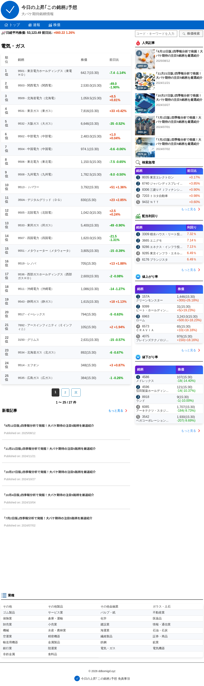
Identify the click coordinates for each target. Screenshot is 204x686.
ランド (140, 400)
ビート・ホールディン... (152, 310)
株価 (54, 25)
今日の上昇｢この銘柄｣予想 (49, 7)
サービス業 (55, 612)
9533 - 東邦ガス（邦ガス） (36, 225)
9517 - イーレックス (31, 314)
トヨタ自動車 (159, 195)
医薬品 (157, 618)
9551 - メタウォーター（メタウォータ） (45, 250)
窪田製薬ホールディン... (152, 390)
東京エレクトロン (162, 177)
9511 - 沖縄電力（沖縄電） (36, 288)
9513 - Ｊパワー (28, 187)
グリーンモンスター (149, 300)
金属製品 (54, 642)
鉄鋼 (103, 642)
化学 (103, 618)
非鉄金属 (9, 654)
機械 (6, 630)
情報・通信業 (162, 624)
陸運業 (52, 648)
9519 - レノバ (27, 263)
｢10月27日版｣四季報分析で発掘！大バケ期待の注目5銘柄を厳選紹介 (50, 472)
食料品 (52, 654)
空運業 (7, 636)
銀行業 (7, 648)
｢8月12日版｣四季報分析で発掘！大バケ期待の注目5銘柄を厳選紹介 (49, 425)
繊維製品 (106, 636)
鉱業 (156, 642)
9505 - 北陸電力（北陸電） (36, 212)
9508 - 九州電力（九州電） (36, 174)
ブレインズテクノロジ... (152, 340)
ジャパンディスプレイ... (166, 183)
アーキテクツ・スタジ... (152, 410)
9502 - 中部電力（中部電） (36, 136)
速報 (34, 25)
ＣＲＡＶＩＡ (145, 330)
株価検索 (191, 33)
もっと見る (118, 411)
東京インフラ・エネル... (166, 253)
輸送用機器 (10, 642)
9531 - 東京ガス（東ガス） (36, 110)
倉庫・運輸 (55, 618)
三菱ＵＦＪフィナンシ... (166, 189)
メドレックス (145, 380)
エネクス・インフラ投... (166, 247)
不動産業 (159, 612)
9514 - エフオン (28, 365)
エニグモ (156, 240)
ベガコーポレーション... (152, 420)
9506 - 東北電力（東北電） (36, 161)
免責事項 (124, 678)
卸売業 (7, 624)
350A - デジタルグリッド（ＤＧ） (40, 199)
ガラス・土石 (162, 606)
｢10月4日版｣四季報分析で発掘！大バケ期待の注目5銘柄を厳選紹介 (49, 495)
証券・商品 (160, 636)
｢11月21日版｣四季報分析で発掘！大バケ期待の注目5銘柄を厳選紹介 (50, 448)
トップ (12, 25)
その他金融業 (109, 606)
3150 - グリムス (28, 339)
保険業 (7, 618)
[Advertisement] (66, 561)
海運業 (105, 630)
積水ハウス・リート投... (166, 234)
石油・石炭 (160, 630)
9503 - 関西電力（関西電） (36, 85)
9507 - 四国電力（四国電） (36, 238)
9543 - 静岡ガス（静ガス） (36, 301)
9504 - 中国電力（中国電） (36, 149)
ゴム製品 (9, 612)
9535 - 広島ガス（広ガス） (36, 377)
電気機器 (159, 648)
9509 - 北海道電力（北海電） (37, 98)
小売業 (52, 624)
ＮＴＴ (154, 202)
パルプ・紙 (108, 612)
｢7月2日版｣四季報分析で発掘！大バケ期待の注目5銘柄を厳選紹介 (48, 518)
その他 (7, 606)
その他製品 (55, 606)
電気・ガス (108, 648)
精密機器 (54, 636)
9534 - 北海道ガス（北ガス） (37, 352)
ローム (140, 320)
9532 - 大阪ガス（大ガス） (36, 123)
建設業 (105, 624)
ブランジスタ (159, 259)
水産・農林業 (57, 630)
